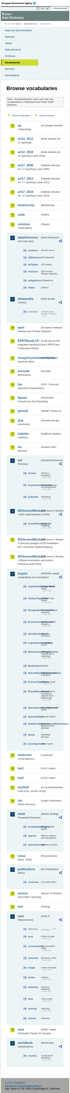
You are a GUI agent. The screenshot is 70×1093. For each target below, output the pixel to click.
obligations (34, 280)
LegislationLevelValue (34, 642)
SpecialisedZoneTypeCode (34, 707)
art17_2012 (25, 178)
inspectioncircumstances (34, 485)
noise (22, 856)
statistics (33, 987)
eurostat (23, 371)
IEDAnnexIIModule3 (29, 539)
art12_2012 (25, 138)
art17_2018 (25, 191)
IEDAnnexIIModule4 (29, 556)
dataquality (25, 298)
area (30, 936)
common (24, 224)
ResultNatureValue (34, 691)
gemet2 (23, 410)
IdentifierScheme (34, 633)
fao (20, 384)
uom (21, 916)
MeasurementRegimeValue (34, 651)
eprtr (21, 327)
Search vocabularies (21, 115)
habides (23, 433)
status (31, 287)
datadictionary (28, 237)
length (31, 967)
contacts (33, 250)
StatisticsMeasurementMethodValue (34, 723)
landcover (25, 755)
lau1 (21, 768)
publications (26, 869)
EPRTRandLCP (28, 340)
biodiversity (26, 205)
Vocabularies (12, 62)
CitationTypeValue (34, 598)
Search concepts (46, 115)
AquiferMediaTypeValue (34, 586)
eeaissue (33, 271)
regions (32, 835)
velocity (32, 1008)
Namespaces (12, 75)
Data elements (13, 49)
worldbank (25, 1042)
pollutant (33, 496)
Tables (8, 43)
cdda (21, 214)
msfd (21, 813)
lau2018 (23, 787)
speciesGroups (34, 844)
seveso (23, 893)
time (30, 998)
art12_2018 (25, 152)
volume (32, 1018)
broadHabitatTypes (34, 826)
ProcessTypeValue (34, 682)
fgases (22, 397)
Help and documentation (18, 30)
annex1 (32, 473)
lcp (20, 800)
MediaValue (34, 665)
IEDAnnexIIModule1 (29, 510)
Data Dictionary (31, 24)
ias (20, 447)
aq (19, 125)
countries (33, 882)
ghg (20, 420)
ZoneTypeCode (34, 743)
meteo (31, 977)
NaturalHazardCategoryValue (34, 673)
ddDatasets (34, 257)
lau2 (21, 777)
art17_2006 (25, 165)
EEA (20, 3)
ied (20, 460)
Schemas (10, 56)
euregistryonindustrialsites (29, 357)
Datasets (10, 36)
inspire (22, 573)
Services (9, 68)
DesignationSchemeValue (34, 610)
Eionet (18, 24)
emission (33, 958)
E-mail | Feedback (15, 1082)
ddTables (33, 264)
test (20, 906)
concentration (34, 946)
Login (42, 8)
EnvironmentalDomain (34, 622)
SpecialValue (34, 716)
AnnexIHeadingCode (34, 523)
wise (21, 1029)
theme (31, 734)
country (32, 1055)
